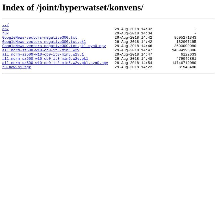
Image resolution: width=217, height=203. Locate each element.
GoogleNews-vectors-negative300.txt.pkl (44, 45)
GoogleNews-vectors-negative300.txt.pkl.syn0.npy (54, 50)
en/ (5, 30)
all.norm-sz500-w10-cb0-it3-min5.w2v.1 (43, 60)
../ (5, 25)
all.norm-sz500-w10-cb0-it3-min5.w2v (40, 55)
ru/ (5, 35)
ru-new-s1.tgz (16, 76)
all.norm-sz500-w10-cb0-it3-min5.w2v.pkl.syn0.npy (55, 71)
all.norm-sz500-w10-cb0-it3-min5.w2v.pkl (45, 66)
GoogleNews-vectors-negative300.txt (39, 40)
